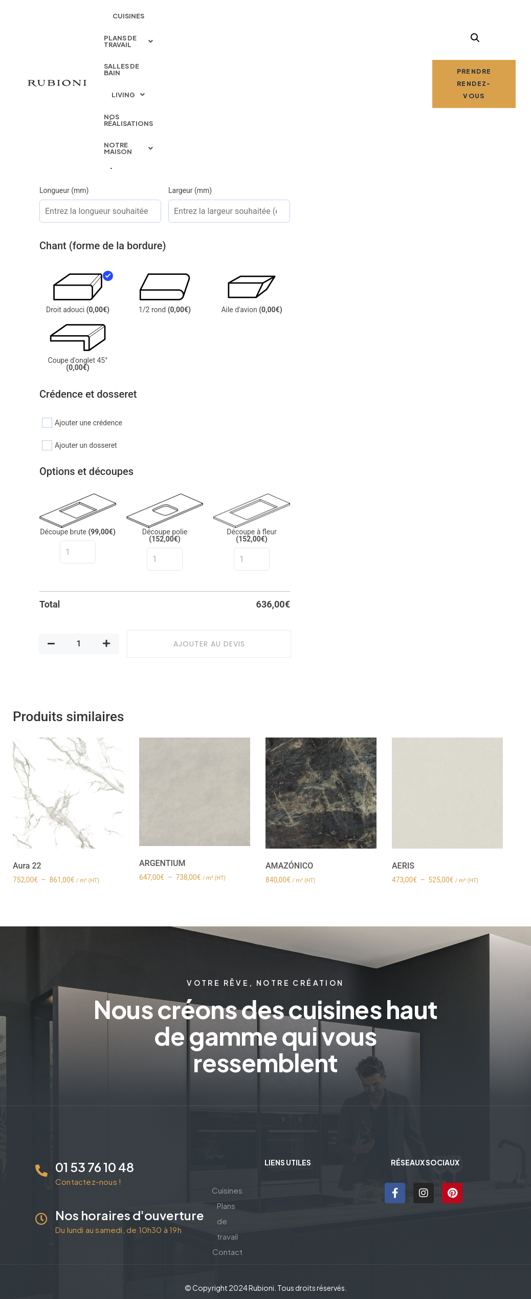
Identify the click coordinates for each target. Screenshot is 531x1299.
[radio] (56, 95)
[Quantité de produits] (79, 644)
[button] (195, 18)
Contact (288, 1221)
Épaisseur (55, 77)
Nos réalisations (380, 18)
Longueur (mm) (63, 190)
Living (320, 18)
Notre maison (265, 40)
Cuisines (133, 18)
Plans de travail (195, 18)
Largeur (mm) (190, 190)
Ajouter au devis (209, 644)
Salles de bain (267, 18)
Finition (51, 114)
